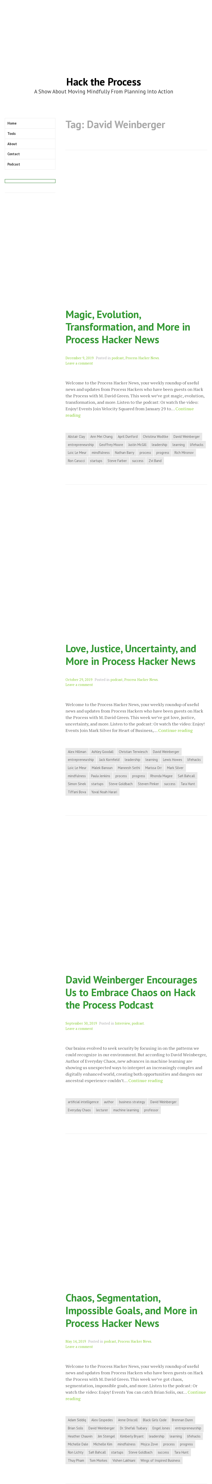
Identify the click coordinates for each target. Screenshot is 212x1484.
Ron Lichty (75, 1452)
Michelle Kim (102, 1444)
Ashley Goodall (103, 751)
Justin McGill (137, 444)
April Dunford (128, 436)
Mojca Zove (149, 1444)
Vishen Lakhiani (124, 1460)
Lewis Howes (172, 759)
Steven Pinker (148, 784)
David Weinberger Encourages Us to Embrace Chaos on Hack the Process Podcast (131, 992)
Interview (122, 1023)
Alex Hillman (77, 751)
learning (179, 444)
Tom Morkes (98, 1460)
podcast (118, 358)
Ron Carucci (76, 460)
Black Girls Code (155, 1420)
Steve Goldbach (121, 784)
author (109, 1102)
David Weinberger (187, 436)
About (12, 144)
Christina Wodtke (155, 436)
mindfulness (101, 452)
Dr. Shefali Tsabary (133, 1428)
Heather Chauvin (80, 1436)
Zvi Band (155, 460)
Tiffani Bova (77, 792)
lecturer (102, 1110)
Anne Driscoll (128, 1420)
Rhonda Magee (161, 776)
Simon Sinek (77, 784)
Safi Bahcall (186, 776)
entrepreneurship (81, 444)
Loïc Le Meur (77, 452)
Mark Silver (175, 767)
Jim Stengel (106, 1436)
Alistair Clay (76, 436)
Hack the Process (103, 81)
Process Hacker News (142, 358)
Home (11, 123)
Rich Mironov (184, 452)
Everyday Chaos (79, 1110)
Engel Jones (161, 1428)
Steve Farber (117, 460)
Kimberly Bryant (132, 1436)
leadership (159, 444)
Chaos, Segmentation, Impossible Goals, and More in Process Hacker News (131, 1310)
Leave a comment (79, 363)
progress (162, 452)
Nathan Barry (124, 452)
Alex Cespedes (102, 1420)
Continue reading (175, 730)
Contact (13, 154)
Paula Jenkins (100, 776)
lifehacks (196, 444)
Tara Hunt (188, 784)
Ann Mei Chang (101, 436)
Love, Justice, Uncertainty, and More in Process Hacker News (130, 654)
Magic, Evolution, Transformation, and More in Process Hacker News (127, 326)
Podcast (13, 164)
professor (151, 1110)
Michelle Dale (78, 1444)
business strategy (132, 1102)
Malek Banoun (102, 767)
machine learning (126, 1110)
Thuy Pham (76, 1460)
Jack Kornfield (109, 759)
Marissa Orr (153, 767)
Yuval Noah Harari (104, 792)
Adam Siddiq (77, 1420)
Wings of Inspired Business (160, 1460)
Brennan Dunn (182, 1420)
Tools (11, 133)
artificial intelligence (83, 1102)
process (145, 452)
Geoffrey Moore (111, 444)
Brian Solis (75, 1428)
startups (96, 460)
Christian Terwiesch (133, 751)
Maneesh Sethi (129, 767)
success (137, 460)
